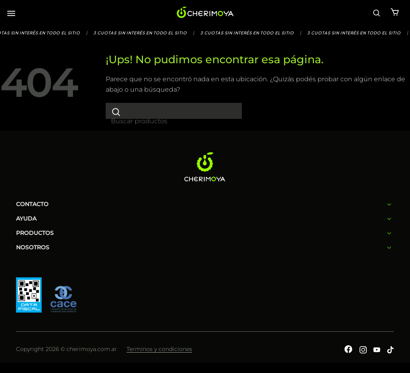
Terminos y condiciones (159, 349)
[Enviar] (116, 111)
